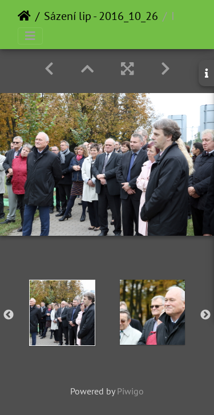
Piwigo (130, 391)
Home (24, 16)
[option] (62, 313)
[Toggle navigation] (30, 36)
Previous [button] (8, 315)
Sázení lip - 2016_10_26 (101, 16)
